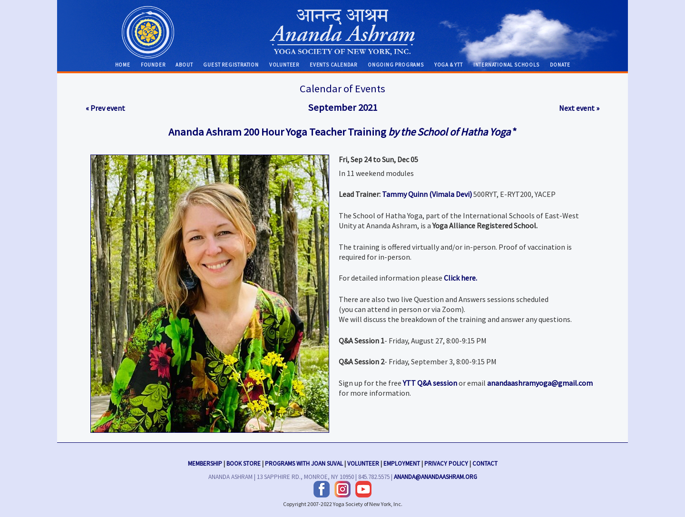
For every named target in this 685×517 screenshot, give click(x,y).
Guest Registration (230, 64)
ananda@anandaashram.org (435, 475)
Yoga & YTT (448, 64)
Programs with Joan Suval (304, 462)
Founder (153, 64)
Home (122, 64)
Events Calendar (333, 64)
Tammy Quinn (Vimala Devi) (427, 194)
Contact (485, 462)
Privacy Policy (446, 462)
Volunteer (284, 64)
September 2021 (342, 107)
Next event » (579, 108)
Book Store (243, 462)
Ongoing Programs (396, 64)
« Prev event (105, 108)
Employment (401, 462)
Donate (560, 64)
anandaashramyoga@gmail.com (540, 383)
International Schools (506, 64)
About (184, 64)
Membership (205, 462)
